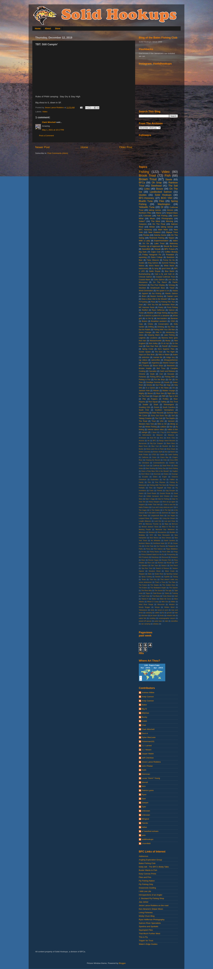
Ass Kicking (156, 293)
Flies (161, 201)
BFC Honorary (145, 230)
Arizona (141, 440)
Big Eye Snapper (156, 443)
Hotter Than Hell (154, 504)
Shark (156, 405)
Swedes (158, 577)
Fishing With (170, 377)
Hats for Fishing (163, 499)
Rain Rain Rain (152, 346)
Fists (150, 488)
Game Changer (145, 332)
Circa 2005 (174, 460)
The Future (143, 585)
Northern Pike (145, 213)
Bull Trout (161, 368)
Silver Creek (170, 571)
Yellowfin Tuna (146, 207)
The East (158, 352)
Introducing (170, 332)
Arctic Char (171, 438)
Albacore (159, 435)
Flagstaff (160, 488)
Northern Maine (144, 543)
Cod (161, 374)
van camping (145, 624)
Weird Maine (154, 266)
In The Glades (155, 510)
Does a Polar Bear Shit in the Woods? (155, 471)
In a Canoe (150, 388)
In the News (164, 388)
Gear (141, 305)
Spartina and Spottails (148, 926)
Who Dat (165, 602)
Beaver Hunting (156, 296)
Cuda (141, 465)
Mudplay (142, 535)
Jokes (141, 335)
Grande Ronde (165, 493)
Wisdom (172, 604)
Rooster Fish (166, 560)
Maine (158, 213)
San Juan (154, 565)
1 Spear (154, 432)
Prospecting (171, 554)
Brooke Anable (145, 368)
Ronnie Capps (153, 560)
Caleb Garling (173, 454)
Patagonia (171, 546)
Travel (172, 288)
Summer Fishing (168, 263)
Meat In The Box (168, 527)
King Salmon (153, 263)
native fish (142, 618)
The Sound (158, 590)
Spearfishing (144, 413)
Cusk (148, 465)
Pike (144, 399)
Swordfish (146, 249)
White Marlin (169, 266)
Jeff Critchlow (148, 758)
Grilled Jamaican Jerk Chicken (158, 496)
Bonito (141, 449)
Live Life (171, 280)
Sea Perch (174, 565)
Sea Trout (174, 402)
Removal (165, 557)
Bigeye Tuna (172, 232)
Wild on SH (162, 424)
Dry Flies (171, 327)
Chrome (142, 374)
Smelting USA (144, 407)
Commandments (159, 463)
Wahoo (141, 266)
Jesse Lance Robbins (151, 762)
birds (152, 610)
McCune (175, 524)
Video (44, 112)
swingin (145, 432)
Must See (160, 393)
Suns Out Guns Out (159, 416)
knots (162, 615)
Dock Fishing (173, 468)
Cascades (153, 371)
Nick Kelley (153, 343)
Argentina (155, 363)
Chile (165, 460)
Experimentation (161, 241)
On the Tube (149, 546)
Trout (153, 421)
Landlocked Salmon (161, 191)
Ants (161, 438)
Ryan (144, 794)
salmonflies (155, 360)
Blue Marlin (169, 271)
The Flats (171, 582)
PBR (163, 396)
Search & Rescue (162, 568)
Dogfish (175, 471)
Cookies (172, 463)
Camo (154, 457)
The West (155, 221)
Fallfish (172, 479)
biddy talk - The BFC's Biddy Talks (154, 867)
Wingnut (145, 819)
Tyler (144, 807)
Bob (173, 446)
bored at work (163, 610)
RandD (165, 346)
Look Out (157, 521)
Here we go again (169, 502)
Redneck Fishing (156, 238)
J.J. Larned (147, 745)
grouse (169, 613)
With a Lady (144, 241)
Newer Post (42, 147)
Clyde (152, 374)
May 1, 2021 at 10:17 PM (53, 130)
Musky (167, 341)
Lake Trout (159, 243)
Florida (146, 235)
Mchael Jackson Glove (150, 527)
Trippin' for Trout (146, 940)
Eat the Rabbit (144, 330)
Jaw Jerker (143, 902)
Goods (166, 382)
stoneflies (174, 621)
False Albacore (153, 260)
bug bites (174, 313)
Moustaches (162, 532)
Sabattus (144, 565)
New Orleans (166, 538)
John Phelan (147, 766)
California (145, 457)
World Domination (146, 291)
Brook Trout (147, 175)
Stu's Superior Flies (166, 349)
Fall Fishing (162, 216)
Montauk (152, 532)
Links (147, 188)
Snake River (159, 574)
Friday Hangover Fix (151, 254)
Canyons (143, 224)
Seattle (145, 405)
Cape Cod (155, 252)
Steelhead (156, 185)
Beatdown (171, 257)
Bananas (174, 318)
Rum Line (151, 563)
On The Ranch (160, 282)
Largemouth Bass (157, 515)
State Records (157, 413)
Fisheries (142, 377)
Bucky (144, 717)
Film (149, 482)
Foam (151, 490)
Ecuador (145, 477)
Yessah (157, 249)
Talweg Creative (145, 418)
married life (157, 357)
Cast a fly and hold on (165, 274)
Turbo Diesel (167, 596)
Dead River (167, 465)
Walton (154, 599)
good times (166, 268)
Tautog (175, 577)
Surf (173, 416)
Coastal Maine (144, 280)
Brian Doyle (171, 449)
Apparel (145, 293)
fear (171, 427)
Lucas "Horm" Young (151, 778)
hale (176, 613)
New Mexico (154, 538)
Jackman (165, 513)
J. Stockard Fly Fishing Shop (151, 898)
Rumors (160, 563)
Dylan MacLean (149, 737)
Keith (144, 770)
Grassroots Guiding (147, 888)
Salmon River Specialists (150, 923)
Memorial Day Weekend (165, 529)
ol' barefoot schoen (150, 831)
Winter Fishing (151, 427)
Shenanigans (168, 405)
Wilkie (173, 602)
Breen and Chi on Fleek (155, 449)
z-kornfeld (146, 843)
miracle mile (171, 615)
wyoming (143, 257)
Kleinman (146, 774)
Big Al (144, 709)
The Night (170, 352)
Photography (167, 218)
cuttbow (163, 427)
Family (141, 482)
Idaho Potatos (144, 507)
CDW (173, 321)
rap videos (143, 360)
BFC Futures (144, 366)
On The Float (158, 224)
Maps (166, 524)
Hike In (159, 332)
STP (176, 563)
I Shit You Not (152, 305)
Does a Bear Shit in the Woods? (154, 299)
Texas (144, 579)
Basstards (171, 366)
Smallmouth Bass (157, 288)
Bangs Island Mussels (167, 440)
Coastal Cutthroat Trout (165, 277)
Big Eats (143, 252)
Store (57, 28)
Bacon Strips (158, 366)
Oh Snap (157, 182)
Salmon (172, 310)
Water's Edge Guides (148, 944)
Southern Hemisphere (164, 410)
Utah (176, 596)
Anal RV (153, 438)
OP (169, 543)
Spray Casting (146, 577)
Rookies (174, 346)
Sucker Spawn (145, 352)
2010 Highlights (172, 432)
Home (38, 28)
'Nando (145, 823)
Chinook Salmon (145, 277)
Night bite (171, 393)
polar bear (158, 621)
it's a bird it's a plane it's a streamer (155, 316)
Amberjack (142, 438)
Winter (152, 227)
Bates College (157, 257)
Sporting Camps (172, 574)
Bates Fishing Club (147, 863)
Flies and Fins (145, 877)
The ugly (168, 590)
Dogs (173, 299)
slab (166, 621)
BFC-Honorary (146, 198)
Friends (159, 490)
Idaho (175, 241)
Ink (173, 388)
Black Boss (171, 443)
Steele (168, 179)
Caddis (162, 454)
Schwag (171, 285)
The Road (143, 421)
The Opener (173, 588)
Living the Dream (168, 518)
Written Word (169, 607)
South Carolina (169, 407)
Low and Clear (169, 521)
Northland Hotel (158, 543)
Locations (153, 338)
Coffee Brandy (171, 252)
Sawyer (145, 802)
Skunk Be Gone (171, 246)
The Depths (170, 418)
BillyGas (145, 713)
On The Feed (144, 396)
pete (144, 835)
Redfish (145, 310)
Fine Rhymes (160, 482)
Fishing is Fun (144, 380)
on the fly (149, 318)
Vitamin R (145, 599)
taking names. (155, 210)
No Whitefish (155, 540)
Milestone (142, 532)
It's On (146, 243)
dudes (175, 355)
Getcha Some (160, 235)
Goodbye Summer (153, 382)
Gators (141, 493)
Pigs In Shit (173, 396)
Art (148, 440)
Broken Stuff (157, 452)
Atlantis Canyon (168, 363)
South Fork (144, 410)
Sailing (163, 402)
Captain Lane (172, 296)
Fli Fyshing (143, 302)
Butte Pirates (143, 454)
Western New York (146, 424)
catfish (157, 613)
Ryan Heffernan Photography (152, 919)
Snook (156, 407)
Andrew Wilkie (148, 692)
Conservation (163, 324)
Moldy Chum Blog (147, 916)
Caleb (144, 721)
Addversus (143, 856)
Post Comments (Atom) (57, 153)
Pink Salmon (158, 549)
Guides (141, 263)
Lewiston (156, 518)
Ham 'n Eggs (150, 499)
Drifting (151, 327)
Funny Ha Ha (169, 260)
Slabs (150, 574)
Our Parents (160, 546)
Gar (170, 380)
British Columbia (144, 452)
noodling (152, 618)
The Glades (154, 585)
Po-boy (143, 552)
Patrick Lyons (148, 790)
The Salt (173, 185)
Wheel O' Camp (153, 602)
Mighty (141, 393)
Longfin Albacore (145, 521)
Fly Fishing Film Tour (166, 302)
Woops (157, 607)
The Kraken (143, 588)
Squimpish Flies (146, 930)
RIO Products (143, 557)
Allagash (144, 363)
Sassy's (164, 565)
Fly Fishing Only (146, 884)
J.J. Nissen (146, 750)
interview (144, 615)
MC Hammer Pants (147, 307)
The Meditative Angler (158, 588)
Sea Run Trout (146, 568)
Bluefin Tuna (146, 201)
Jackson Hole (144, 391)
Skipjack (142, 574)
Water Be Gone (165, 599)
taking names (167, 227)
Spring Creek (147, 349)
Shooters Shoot (154, 571)
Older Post (125, 147)
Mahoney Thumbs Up (153, 524)
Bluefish (165, 446)
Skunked (142, 288)
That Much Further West (149, 933)
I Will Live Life (145, 891)
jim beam (154, 615)
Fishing (144, 172)
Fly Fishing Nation (147, 881)
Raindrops (155, 557)
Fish (168, 175)
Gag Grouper (170, 490)
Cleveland (145, 463)
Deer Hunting (150, 468)
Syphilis (167, 577)
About (48, 28)
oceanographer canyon (167, 618)
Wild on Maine (164, 355)
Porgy (176, 552)
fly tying (155, 268)
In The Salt (167, 510)
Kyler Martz (143, 515)
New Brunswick (164, 535)
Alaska (175, 291)
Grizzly (149, 385)
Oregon (156, 396)
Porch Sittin (166, 552)
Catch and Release (167, 371)
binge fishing (162, 313)
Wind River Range (146, 604)
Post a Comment (46, 135)
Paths (141, 549)
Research (174, 557)
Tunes (141, 313)
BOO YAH (166, 198)
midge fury (170, 357)
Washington (164, 204)
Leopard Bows (144, 518)
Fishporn (172, 485)
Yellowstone (143, 610)
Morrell (145, 782)
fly (163, 613)
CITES (153, 454)
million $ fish (172, 430)
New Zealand (154, 232)
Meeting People (145, 529)
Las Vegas (171, 515)
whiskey (156, 624)
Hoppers (142, 504)
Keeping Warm (154, 335)
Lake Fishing (169, 335)
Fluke (169, 488)
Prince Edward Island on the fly (152, 554)
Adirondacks (146, 435)
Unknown (146, 811)
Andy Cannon (148, 697)
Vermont (171, 421)
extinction (145, 357)
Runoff (169, 563)
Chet (144, 725)
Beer (141, 260)
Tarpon (171, 238)
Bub (166, 452)
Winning (169, 221)
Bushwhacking (144, 274)
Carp (141, 324)
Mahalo (156, 391)
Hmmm (170, 210)
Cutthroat (156, 465)
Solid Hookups (163, 195)
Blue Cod (155, 446)
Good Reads (151, 493)
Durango (175, 474)
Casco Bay (164, 457)
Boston (144, 321)
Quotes (142, 195)
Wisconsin (161, 604)
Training (175, 593)
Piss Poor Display (157, 285)
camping (149, 613)
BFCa (142, 182)
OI (162, 207)
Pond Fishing (172, 307)
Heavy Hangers (154, 502)
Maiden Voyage (168, 391)
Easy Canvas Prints (147, 874)
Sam (144, 799)
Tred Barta (156, 596)
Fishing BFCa (155, 377)
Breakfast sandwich (159, 321)
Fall (164, 479)
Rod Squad (153, 402)
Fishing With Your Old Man (164, 330)
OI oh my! (165, 343)
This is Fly (143, 937)
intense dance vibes (156, 430)
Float (153, 302)
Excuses (170, 374)
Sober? (142, 221)
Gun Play (159, 385)
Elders (155, 477)
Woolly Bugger (144, 607)
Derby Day (162, 468)
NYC (151, 535)
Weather (150, 313)
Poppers (154, 399)
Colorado (147, 216)
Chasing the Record (153, 460)
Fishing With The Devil (158, 485)
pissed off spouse (145, 621)
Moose (150, 393)
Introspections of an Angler (150, 895)
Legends (142, 338)
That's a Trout (160, 582)
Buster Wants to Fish (148, 870)
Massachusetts (156, 341)
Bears (144, 296)
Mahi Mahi (163, 230)
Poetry (160, 307)
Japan (173, 513)
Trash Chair (145, 596)
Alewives (171, 435)
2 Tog (162, 432)
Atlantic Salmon (171, 293)
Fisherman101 (148, 741)
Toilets (167, 593)
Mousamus (143, 282)
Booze (159, 188)
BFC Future (169, 249)
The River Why (146, 590)
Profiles (165, 399)
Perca (148, 549)
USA (162, 421)
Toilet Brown (157, 593)
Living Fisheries (146, 912)
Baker (144, 705)
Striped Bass (172, 213)
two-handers (162, 318)
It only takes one (153, 513)
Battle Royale (154, 271)
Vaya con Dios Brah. (147, 355)
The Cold (158, 418)
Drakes (166, 474)
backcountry (143, 268)
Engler (164, 477)
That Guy (153, 579)
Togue (148, 593)
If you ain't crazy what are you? (163, 507)
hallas (144, 827)
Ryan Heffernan (158, 310)
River (143, 560)
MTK (140, 524)
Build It (173, 452)
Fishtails (142, 488)
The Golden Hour (168, 585)
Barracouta (143, 443)
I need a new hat (169, 504)
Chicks (150, 324)
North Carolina (169, 540)
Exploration (155, 479)
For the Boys (159, 380)
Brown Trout (148, 179)
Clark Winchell (49, 122)
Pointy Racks (154, 552)
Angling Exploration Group (150, 860)
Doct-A (145, 733)
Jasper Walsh (148, 754)
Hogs (168, 385)
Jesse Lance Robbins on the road (153, 905)
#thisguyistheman (171, 360)
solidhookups (147, 839)
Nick (144, 786)
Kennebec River (168, 305)
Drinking (160, 327)
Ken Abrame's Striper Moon (151, 909)
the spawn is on (162, 291)
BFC (154, 440)
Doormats (157, 474)
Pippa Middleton (172, 549)
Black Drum (143, 446)
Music (152, 218)
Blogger (122, 963)
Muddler (172, 532)
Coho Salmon (159, 280)
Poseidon (170, 254)
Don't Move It (146, 474)
